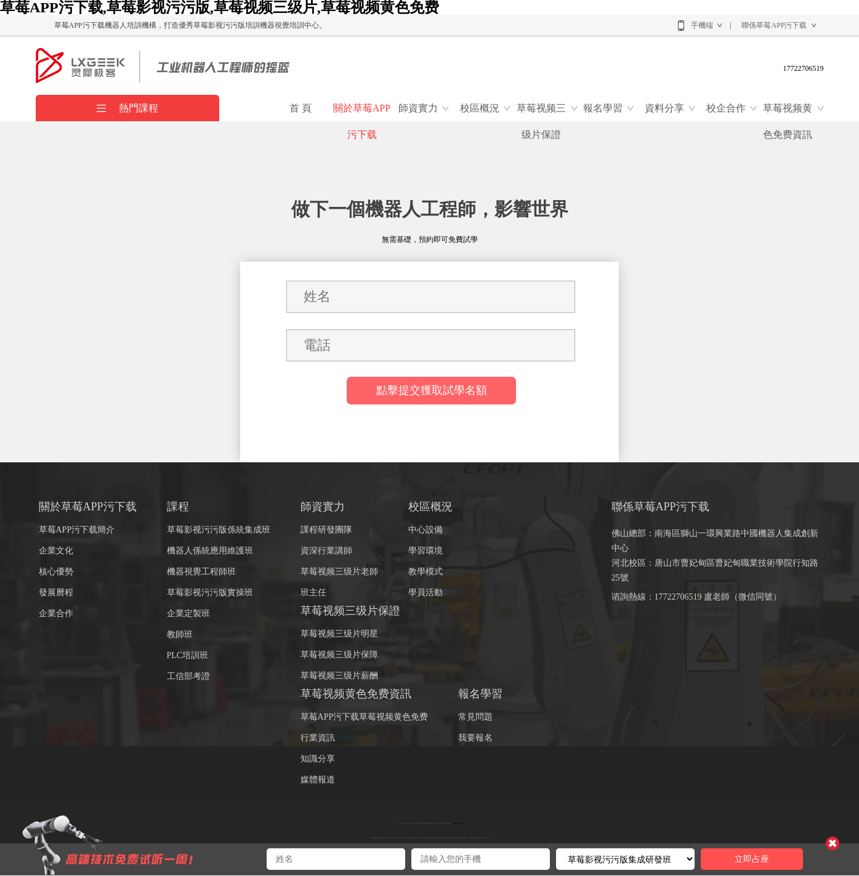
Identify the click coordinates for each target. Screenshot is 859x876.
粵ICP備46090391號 (457, 823)
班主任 (313, 592)
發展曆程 (56, 592)
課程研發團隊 (326, 529)
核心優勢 (56, 571)
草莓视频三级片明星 (339, 633)
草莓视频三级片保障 (339, 654)
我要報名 (475, 737)
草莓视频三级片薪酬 (339, 675)
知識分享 (317, 758)
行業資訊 (317, 737)
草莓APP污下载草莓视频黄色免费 (364, 716)
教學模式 (425, 571)
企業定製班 (188, 613)
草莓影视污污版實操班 (210, 592)
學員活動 (425, 592)
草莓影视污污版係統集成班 (218, 529)
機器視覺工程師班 (201, 571)
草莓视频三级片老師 (339, 571)
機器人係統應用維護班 (210, 550)
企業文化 (56, 550)
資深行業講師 (326, 550)
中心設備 (425, 529)
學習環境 (425, 550)
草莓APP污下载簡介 (77, 529)
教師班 (180, 634)
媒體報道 (317, 779)
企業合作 (56, 613)
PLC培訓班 (188, 655)
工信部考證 (188, 676)
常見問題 (475, 716)
